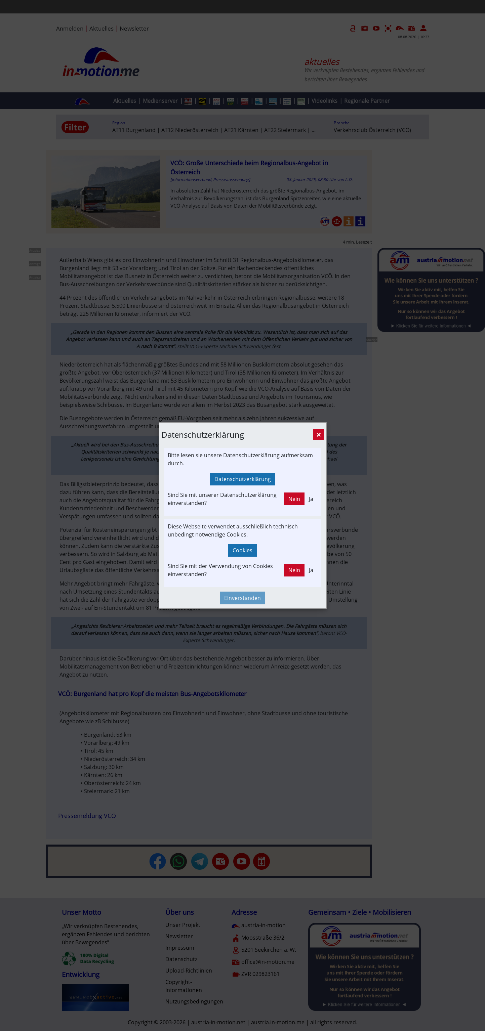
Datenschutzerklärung (242, 479)
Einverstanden (242, 598)
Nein (294, 499)
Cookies (242, 550)
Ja (311, 499)
